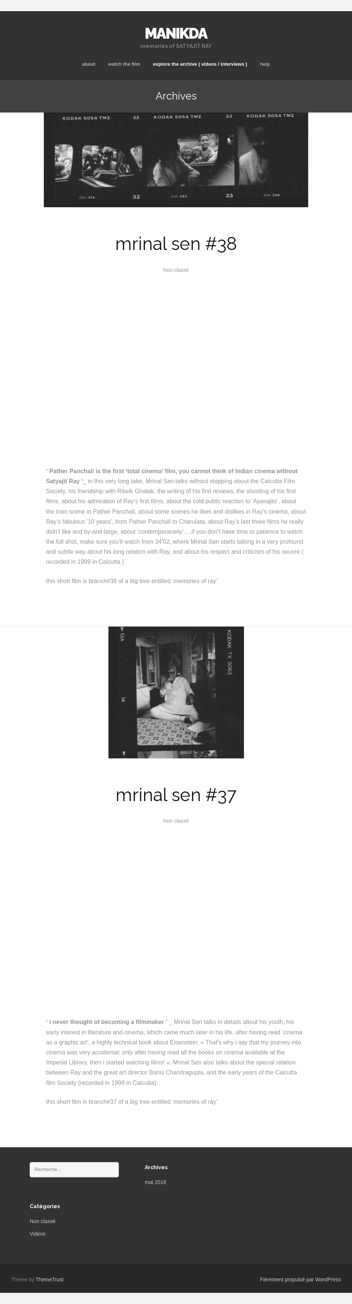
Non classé (42, 1221)
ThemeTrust (49, 1279)
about (88, 64)
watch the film (124, 64)
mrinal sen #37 (176, 794)
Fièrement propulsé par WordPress (300, 1279)
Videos (38, 1234)
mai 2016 (155, 1182)
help (265, 64)
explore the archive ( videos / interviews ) (200, 64)
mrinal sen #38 (176, 243)
